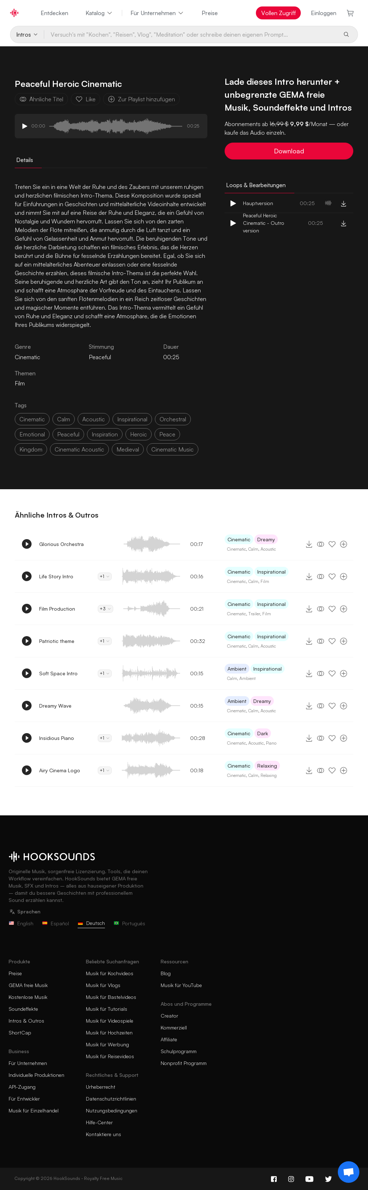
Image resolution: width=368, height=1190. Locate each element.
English (21, 923)
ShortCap (20, 1032)
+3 (105, 608)
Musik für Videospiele (109, 1021)
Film (20, 383)
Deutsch (91, 923)
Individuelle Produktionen (36, 1075)
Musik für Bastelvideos (111, 997)
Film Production (57, 609)
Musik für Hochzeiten (109, 1032)
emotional (32, 434)
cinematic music (172, 449)
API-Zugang (22, 1087)
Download (289, 151)
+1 (105, 576)
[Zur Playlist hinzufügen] (344, 544)
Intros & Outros (26, 1021)
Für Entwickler (24, 1099)
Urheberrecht (100, 1087)
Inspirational (271, 572)
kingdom (30, 449)
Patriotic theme (56, 641)
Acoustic (268, 549)
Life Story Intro (56, 576)
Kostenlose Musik (28, 997)
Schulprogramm (179, 1051)
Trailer (254, 613)
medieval (127, 449)
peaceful (68, 434)
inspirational (132, 419)
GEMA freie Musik (28, 985)
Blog (166, 973)
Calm (253, 549)
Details (24, 159)
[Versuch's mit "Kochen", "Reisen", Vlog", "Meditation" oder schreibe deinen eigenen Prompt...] (190, 34)
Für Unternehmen (157, 13)
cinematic (32, 419)
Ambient (237, 669)
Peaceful (100, 357)
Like (85, 99)
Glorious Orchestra (61, 544)
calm (63, 419)
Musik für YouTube (181, 985)
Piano (271, 743)
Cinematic (238, 539)
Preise (210, 13)
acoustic (93, 419)
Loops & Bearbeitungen (256, 185)
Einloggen (323, 13)
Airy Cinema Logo (59, 770)
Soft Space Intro (58, 673)
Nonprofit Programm (184, 1063)
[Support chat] (348, 1172)
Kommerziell (174, 1027)
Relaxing (267, 766)
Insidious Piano (56, 738)
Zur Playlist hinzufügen (141, 99)
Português (129, 923)
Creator (169, 1016)
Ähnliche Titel (41, 99)
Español (55, 923)
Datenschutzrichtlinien (111, 1099)
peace (167, 434)
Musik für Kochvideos (109, 973)
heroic (138, 434)
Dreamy (266, 539)
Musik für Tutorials (106, 1009)
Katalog (99, 13)
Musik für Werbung (107, 1044)
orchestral (173, 419)
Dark (262, 733)
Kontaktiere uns (103, 1134)
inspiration (105, 434)
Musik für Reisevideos (110, 1056)
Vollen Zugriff (278, 13)
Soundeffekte (23, 1009)
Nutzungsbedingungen (111, 1110)
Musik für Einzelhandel (34, 1110)
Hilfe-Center (99, 1122)
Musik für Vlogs (103, 985)
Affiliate (169, 1039)
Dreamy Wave (55, 706)
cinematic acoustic (79, 449)
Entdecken (54, 13)
